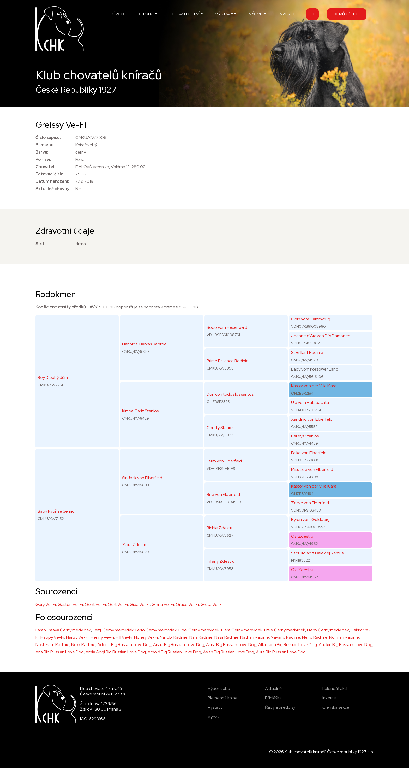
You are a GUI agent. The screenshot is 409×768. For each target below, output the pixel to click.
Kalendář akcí (334, 688)
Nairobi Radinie (174, 637)
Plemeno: (45, 145)
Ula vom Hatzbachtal (310, 402)
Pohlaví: (43, 159)
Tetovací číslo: (49, 174)
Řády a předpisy (280, 707)
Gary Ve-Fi (45, 604)
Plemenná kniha (222, 698)
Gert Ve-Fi (118, 604)
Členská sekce (335, 707)
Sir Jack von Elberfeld (142, 477)
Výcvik (214, 716)
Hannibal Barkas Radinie (144, 344)
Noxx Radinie (83, 644)
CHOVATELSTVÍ (184, 14)
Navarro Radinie (285, 637)
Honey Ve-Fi (146, 637)
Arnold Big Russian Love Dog (174, 652)
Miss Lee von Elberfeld (312, 469)
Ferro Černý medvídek (156, 630)
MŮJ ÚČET (346, 13)
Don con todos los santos (230, 394)
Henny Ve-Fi (102, 637)
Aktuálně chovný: (52, 188)
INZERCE (287, 14)
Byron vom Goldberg (310, 519)
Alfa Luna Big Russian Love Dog (287, 644)
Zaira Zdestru (135, 544)
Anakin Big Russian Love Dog (345, 644)
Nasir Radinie (226, 637)
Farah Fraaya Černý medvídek (63, 630)
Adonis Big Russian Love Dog (124, 644)
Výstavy (215, 707)
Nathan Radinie (254, 637)
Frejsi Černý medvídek (284, 630)
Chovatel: (45, 166)
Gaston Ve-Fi (70, 604)
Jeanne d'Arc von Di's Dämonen (320, 335)
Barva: (41, 152)
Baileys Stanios (305, 436)
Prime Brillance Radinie (228, 361)
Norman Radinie (344, 637)
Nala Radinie (201, 637)
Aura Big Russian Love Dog (281, 652)
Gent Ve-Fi (95, 604)
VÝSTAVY (224, 14)
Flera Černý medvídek (241, 630)
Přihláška (273, 698)
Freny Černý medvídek (328, 630)
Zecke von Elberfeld (310, 503)
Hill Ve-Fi (124, 637)
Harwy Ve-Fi (77, 637)
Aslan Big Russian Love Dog (228, 652)
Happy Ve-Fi (52, 637)
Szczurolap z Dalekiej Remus (317, 553)
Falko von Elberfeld (309, 452)
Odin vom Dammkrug (310, 319)
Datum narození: (52, 181)
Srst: (40, 244)
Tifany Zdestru (220, 561)
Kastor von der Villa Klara (313, 386)
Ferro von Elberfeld (224, 461)
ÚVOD (118, 14)
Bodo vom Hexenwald (227, 327)
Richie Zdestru (220, 528)
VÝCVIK (256, 14)
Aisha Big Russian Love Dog (178, 644)
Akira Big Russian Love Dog (231, 644)
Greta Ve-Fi (212, 604)
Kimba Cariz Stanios (140, 411)
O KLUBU (145, 14)
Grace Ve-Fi (187, 604)
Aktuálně (273, 688)
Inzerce (329, 698)
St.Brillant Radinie (307, 352)
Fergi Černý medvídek (113, 630)
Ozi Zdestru (302, 536)
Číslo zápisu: (48, 137)
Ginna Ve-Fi (163, 604)
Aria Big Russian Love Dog (59, 652)
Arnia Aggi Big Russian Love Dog (116, 652)
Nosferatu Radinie (52, 644)
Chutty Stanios (220, 427)
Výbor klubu (219, 688)
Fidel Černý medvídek (198, 630)
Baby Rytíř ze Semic (56, 511)
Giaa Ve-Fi (140, 604)
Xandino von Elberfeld (312, 419)
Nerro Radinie (314, 637)
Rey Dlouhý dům (53, 377)
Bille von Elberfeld (223, 494)
